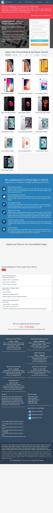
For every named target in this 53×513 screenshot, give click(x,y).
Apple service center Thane (33, 494)
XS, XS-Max (15, 55)
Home (20, 2)
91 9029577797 (46, 15)
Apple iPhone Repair (33, 445)
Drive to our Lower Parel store (39, 424)
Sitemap (41, 509)
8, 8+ (27, 55)
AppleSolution (6, 2)
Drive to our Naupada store (39, 410)
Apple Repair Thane (39, 401)
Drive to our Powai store (13, 398)
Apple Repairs (29, 2)
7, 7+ (31, 55)
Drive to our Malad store (39, 396)
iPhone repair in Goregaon (39, 495)
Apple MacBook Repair (33, 448)
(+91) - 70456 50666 (26, 376)
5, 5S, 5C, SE (44, 55)
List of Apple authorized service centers (13, 470)
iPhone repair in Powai (26, 495)
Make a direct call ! (39, 44)
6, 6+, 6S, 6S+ (37, 55)
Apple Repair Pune (14, 429)
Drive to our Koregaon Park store (13, 438)
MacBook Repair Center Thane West (15, 498)
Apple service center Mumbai (19, 494)
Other (48, 2)
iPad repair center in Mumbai (29, 497)
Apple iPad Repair (32, 447)
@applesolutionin (36, 466)
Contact (20, 502)
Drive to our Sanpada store (13, 424)
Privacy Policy (35, 509)
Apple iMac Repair (32, 450)
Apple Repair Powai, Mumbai (13, 388)
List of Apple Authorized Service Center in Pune (13, 485)
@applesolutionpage (37, 460)
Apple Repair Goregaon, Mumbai (39, 388)
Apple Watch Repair (33, 452)
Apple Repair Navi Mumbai (13, 415)
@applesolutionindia (37, 463)
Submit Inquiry (39, 40)
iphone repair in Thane (16, 497)
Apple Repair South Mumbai (39, 415)
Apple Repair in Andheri (14, 495)
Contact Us (39, 2)
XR (20, 55)
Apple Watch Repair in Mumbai (43, 498)
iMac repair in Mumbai (30, 498)
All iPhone (8, 55)
